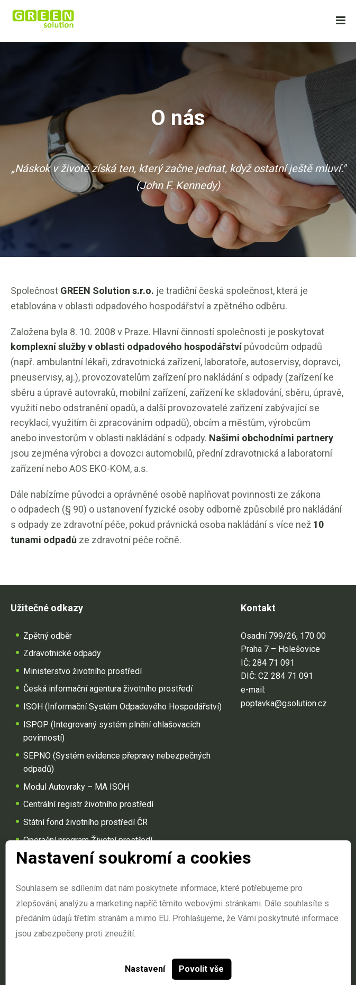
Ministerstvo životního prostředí (82, 671)
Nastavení (145, 969)
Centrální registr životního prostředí (88, 804)
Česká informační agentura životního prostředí (108, 689)
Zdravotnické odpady (62, 653)
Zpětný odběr (47, 636)
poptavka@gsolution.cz (284, 703)
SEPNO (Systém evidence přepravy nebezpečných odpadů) (117, 762)
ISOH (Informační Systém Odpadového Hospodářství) (122, 707)
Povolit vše (201, 969)
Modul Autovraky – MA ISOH (76, 787)
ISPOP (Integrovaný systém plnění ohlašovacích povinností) (111, 731)
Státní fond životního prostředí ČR (85, 822)
